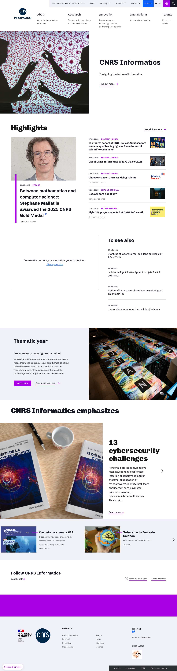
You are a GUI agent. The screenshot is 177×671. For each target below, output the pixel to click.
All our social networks (141, 637)
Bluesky (133, 631)
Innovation (111, 22)
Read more (115, 512)
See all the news (153, 129)
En (156, 3)
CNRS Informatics (70, 635)
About (49, 20)
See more (137, 254)
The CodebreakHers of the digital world (68, 3)
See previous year (45, 383)
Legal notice (130, 668)
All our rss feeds (158, 579)
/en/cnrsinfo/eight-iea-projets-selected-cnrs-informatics (127, 212)
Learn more (22, 383)
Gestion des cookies (159, 668)
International (143, 19)
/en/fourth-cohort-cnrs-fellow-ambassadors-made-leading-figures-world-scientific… (127, 145)
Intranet (119, 3)
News (92, 3)
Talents (167, 20)
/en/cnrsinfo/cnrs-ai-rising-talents (127, 178)
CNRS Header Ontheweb (166, 3)
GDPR (143, 668)
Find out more (107, 84)
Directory (103, 3)
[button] (12, 667)
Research (80, 20)
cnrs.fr (134, 3)
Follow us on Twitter (138, 579)
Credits (117, 668)
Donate (148, 3)
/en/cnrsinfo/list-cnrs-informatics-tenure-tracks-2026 (127, 161)
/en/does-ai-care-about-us (127, 194)
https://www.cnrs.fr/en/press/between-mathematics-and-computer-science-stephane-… (43, 180)
